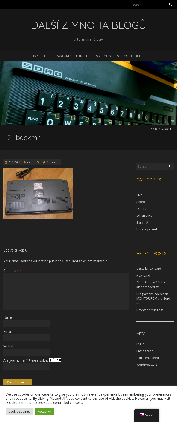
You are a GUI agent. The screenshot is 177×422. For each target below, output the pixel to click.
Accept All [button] (44, 411)
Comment (12, 270)
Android (142, 202)
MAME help (83, 56)
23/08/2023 (14, 162)
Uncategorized (146, 229)
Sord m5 (142, 222)
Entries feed (144, 351)
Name (8, 317)
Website (9, 346)
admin (30, 162)
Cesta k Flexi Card (148, 268)
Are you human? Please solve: (32, 364)
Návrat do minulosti (150, 310)
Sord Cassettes (107, 56)
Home (36, 56)
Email (7, 331)
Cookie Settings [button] (19, 411)
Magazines (63, 56)
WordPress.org (146, 365)
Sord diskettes (134, 56)
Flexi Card (143, 275)
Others (141, 209)
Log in (140, 344)
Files (47, 56)
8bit (139, 195)
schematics (144, 215)
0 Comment (53, 162)
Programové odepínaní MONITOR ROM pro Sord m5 (153, 298)
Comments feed (147, 358)
